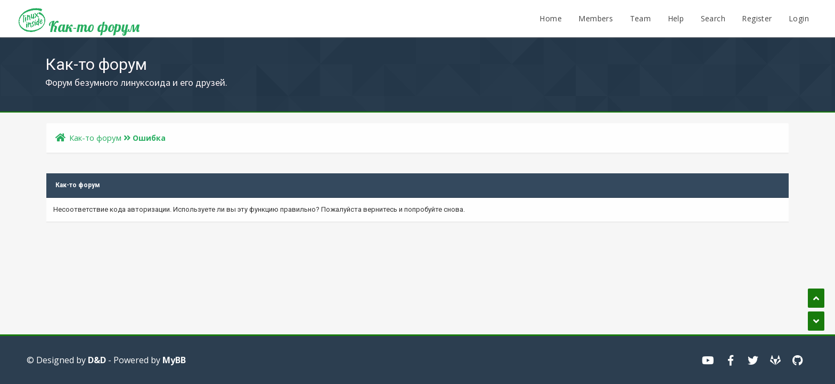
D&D (97, 360)
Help (676, 18)
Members (595, 18)
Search (713, 18)
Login (799, 18)
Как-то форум (79, 23)
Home (550, 18)
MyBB (174, 360)
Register (757, 18)
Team (640, 18)
